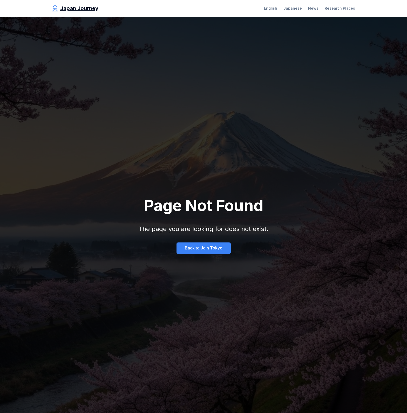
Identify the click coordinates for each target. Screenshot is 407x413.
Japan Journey (79, 8)
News (313, 8)
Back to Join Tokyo (203, 247)
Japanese (292, 8)
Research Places (340, 8)
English (270, 8)
